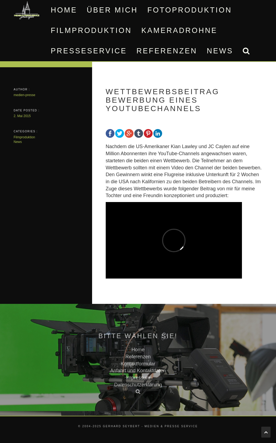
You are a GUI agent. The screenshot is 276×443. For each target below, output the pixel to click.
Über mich (112, 10)
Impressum (138, 377)
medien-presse (24, 95)
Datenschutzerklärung (138, 384)
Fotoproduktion (189, 10)
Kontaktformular (138, 363)
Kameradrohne (179, 30)
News (220, 51)
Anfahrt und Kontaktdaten (138, 370)
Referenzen (167, 51)
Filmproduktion (91, 30)
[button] (246, 51)
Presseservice (89, 51)
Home (64, 10)
